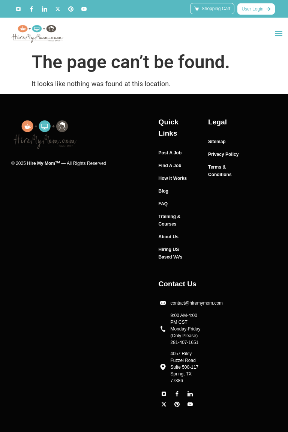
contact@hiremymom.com (197, 303)
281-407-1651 (185, 342)
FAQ (163, 203)
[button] (278, 33)
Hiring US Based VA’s (171, 253)
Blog (164, 191)
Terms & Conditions (220, 170)
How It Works (173, 178)
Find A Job (170, 165)
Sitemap (217, 141)
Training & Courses (170, 220)
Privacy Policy (223, 154)
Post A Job (170, 152)
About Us (168, 236)
